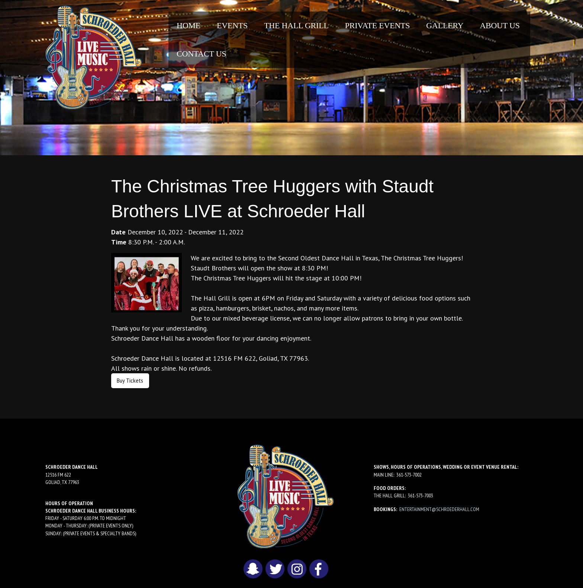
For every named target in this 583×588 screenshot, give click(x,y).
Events (232, 25)
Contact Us (201, 53)
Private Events (377, 25)
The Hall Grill (296, 25)
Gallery (444, 25)
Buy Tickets (130, 380)
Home (188, 25)
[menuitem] (188, 26)
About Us (499, 25)
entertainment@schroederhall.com (439, 509)
